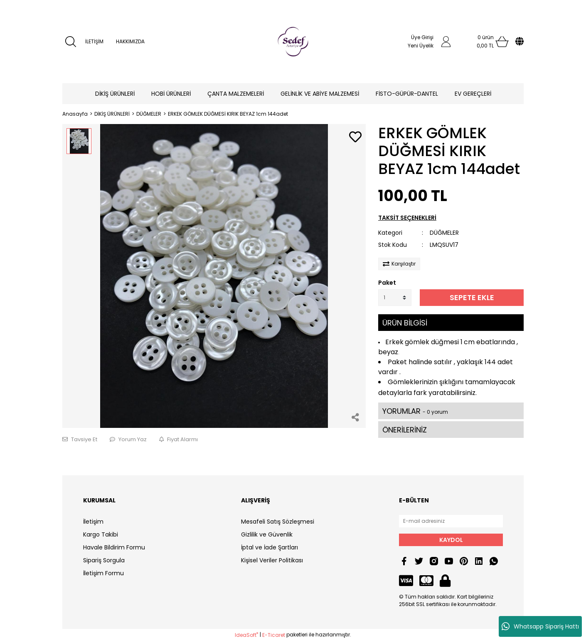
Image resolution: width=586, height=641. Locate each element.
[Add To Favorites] (355, 137)
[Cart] (485, 41)
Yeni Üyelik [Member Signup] (420, 45)
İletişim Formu (103, 573)
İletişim (93, 521)
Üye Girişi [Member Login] (422, 37)
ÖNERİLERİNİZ (404, 430)
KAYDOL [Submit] (451, 540)
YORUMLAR (415, 411)
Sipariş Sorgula (104, 560)
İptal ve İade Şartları (269, 547)
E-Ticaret (273, 635)
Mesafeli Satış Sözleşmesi (277, 521)
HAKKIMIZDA (130, 41)
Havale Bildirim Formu (114, 547)
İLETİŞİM (94, 41)
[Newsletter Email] (451, 521)
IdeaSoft (246, 635)
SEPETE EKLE (472, 297)
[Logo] (293, 41)
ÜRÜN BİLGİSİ (404, 323)
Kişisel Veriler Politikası (272, 560)
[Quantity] (394, 297)
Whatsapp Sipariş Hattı (540, 626)
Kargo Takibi (100, 534)
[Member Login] (446, 41)
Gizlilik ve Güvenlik (267, 534)
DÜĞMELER (444, 233)
